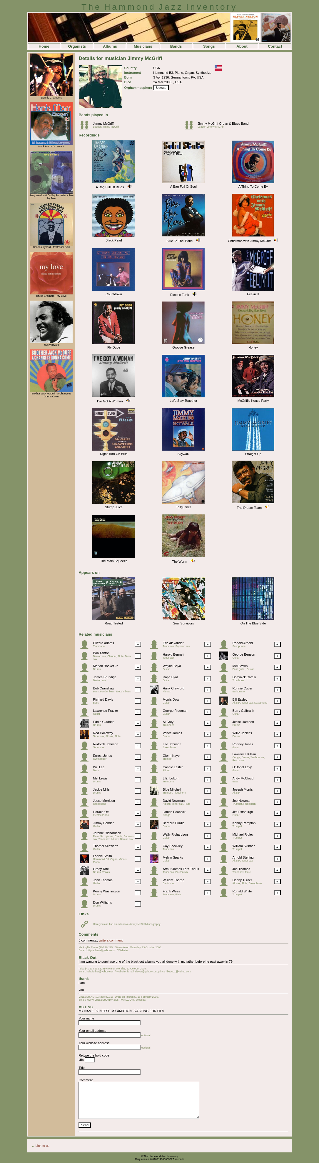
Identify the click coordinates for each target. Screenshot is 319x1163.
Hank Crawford (173, 688)
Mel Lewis (100, 778)
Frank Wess (171, 891)
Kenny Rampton (243, 823)
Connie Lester (173, 767)
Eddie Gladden (103, 722)
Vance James (172, 733)
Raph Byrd (170, 677)
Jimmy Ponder (103, 823)
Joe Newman (241, 800)
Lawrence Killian (244, 754)
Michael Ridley (242, 834)
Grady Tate (101, 869)
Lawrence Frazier (105, 710)
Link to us (42, 1145)
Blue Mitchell (172, 789)
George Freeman (175, 710)
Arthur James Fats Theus (181, 869)
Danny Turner (242, 880)
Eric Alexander (173, 643)
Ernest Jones (102, 755)
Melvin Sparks (173, 857)
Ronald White (242, 891)
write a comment (111, 940)
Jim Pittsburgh (242, 812)
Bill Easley (239, 699)
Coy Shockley (172, 846)
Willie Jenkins (242, 733)
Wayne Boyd (172, 666)
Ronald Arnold (242, 643)
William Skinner (243, 846)
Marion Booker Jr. (105, 666)
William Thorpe (173, 880)
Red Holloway (103, 733)
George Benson (243, 654)
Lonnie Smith (102, 856)
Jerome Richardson (107, 833)
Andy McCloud (242, 778)
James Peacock (174, 812)
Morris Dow (171, 699)
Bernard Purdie (173, 823)
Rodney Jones (242, 744)
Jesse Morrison (104, 800)
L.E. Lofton (170, 778)
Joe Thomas (241, 869)
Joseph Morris (242, 789)
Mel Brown (240, 666)
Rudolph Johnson (105, 744)
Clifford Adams (103, 643)
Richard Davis (103, 699)
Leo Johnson (172, 744)
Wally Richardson (175, 834)
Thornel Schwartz (105, 846)
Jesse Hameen (243, 722)
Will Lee (98, 767)
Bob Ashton (101, 653)
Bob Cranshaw (103, 688)
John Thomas (102, 880)
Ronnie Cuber (242, 688)
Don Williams (102, 902)
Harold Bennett (173, 654)
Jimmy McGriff (103, 123)
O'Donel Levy (242, 767)
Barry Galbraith (243, 710)
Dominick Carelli (243, 677)
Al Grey (168, 722)
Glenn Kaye (171, 755)
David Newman (174, 800)
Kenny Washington (106, 891)
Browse (161, 87)
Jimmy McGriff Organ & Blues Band (223, 123)
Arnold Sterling (242, 857)
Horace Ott (100, 812)
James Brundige (104, 677)
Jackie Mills (101, 789)
